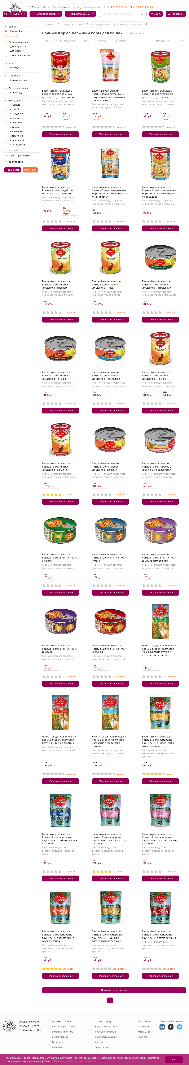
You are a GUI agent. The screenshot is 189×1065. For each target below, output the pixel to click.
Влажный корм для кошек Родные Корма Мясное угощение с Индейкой (157, 375)
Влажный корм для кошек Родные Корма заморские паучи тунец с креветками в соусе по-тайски (58, 936)
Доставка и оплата (61, 1021)
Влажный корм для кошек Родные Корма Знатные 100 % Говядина (109, 649)
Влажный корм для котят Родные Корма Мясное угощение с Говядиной (106, 467)
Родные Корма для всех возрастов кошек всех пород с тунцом (158, 753)
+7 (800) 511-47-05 (143, 7)
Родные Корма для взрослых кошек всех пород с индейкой (58, 199)
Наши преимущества (106, 1037)
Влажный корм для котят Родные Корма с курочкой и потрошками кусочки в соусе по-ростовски (109, 95)
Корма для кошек (101, 24)
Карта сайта (143, 1021)
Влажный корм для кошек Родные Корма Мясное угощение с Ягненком (57, 284)
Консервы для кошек (130, 24)
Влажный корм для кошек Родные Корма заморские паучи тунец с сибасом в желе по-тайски (59, 839)
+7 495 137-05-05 (29, 1022)
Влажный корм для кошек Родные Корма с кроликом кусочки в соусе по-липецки (158, 94)
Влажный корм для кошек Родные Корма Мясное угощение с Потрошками (157, 284)
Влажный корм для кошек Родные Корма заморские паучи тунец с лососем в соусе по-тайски (109, 839)
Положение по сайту (62, 1032)
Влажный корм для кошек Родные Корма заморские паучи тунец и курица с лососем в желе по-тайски (107, 936)
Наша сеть (142, 1037)
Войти (157, 14)
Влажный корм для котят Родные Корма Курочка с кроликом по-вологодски (156, 467)
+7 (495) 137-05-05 (117, 7)
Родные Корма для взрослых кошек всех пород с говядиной (108, 202)
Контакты (57, 1047)
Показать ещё (11, 36)
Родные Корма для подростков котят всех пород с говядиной (108, 475)
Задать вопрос (102, 1047)
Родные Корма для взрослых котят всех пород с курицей (107, 106)
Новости (99, 1042)
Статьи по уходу (103, 1021)
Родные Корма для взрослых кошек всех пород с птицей (107, 293)
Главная (49, 24)
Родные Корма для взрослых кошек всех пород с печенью (57, 384)
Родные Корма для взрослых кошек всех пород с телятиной (58, 749)
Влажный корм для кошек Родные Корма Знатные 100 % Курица (109, 558)
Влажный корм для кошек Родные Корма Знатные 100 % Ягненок (59, 558)
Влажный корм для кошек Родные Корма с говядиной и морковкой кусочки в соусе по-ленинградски (110, 191)
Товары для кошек (72, 24)
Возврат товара (60, 1037)
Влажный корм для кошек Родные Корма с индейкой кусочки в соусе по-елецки (57, 190)
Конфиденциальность (63, 1026)
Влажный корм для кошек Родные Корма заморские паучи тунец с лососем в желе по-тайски (159, 839)
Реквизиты (57, 1042)
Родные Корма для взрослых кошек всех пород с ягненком (58, 103)
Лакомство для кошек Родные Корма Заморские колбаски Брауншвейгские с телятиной (59, 740)
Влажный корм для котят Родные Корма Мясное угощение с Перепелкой (106, 375)
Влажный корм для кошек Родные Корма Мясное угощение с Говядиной (57, 467)
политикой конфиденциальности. (78, 1061)
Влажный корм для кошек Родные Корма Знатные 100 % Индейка (59, 649)
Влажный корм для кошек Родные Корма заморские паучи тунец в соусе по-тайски (159, 935)
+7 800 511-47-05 (29, 1026)
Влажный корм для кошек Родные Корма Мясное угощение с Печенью (57, 375)
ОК (174, 1059)
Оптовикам (143, 1026)
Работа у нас (143, 1032)
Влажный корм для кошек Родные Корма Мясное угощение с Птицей (107, 284)
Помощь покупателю (105, 1032)
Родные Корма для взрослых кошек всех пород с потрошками (159, 293)
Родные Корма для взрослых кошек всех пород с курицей (107, 566)
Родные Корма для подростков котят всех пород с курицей (158, 475)
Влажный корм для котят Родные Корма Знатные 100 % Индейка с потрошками (159, 558)
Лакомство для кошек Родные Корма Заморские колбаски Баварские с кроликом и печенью (109, 741)
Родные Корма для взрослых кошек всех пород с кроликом (158, 103)
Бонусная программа (88, 7)
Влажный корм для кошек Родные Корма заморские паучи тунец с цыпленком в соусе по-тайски (158, 741)
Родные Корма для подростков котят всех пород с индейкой (158, 566)
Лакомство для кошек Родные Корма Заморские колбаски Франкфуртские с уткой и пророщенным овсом (159, 650)
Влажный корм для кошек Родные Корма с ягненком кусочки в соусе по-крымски (58, 94)
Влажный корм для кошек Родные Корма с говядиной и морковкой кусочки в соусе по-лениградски (160, 191)
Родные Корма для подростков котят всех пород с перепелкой (108, 384)
